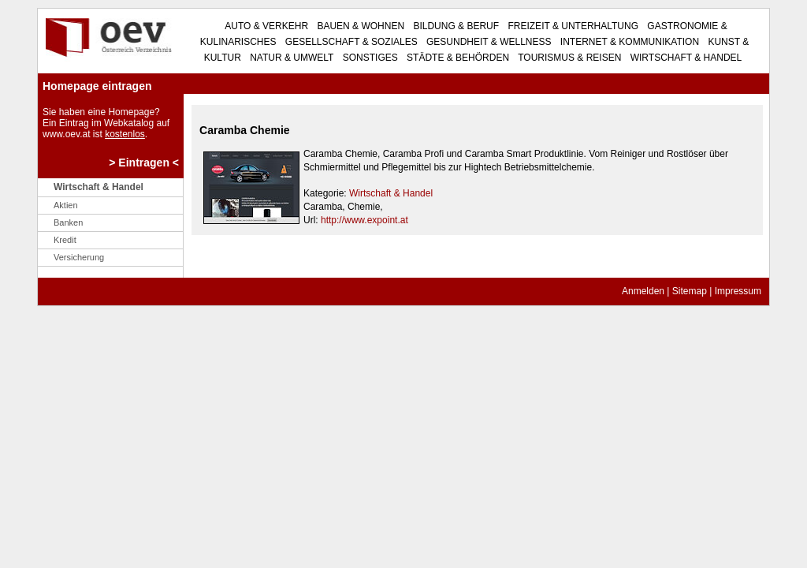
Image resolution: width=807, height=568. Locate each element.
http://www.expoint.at (364, 220)
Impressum (738, 291)
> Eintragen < (144, 162)
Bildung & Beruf (455, 26)
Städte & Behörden (456, 57)
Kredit (65, 240)
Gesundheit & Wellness (488, 41)
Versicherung (79, 257)
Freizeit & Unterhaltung (571, 26)
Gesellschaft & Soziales (350, 41)
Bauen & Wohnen (359, 26)
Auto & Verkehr (266, 26)
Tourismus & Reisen (568, 57)
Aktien (66, 205)
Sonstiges (368, 57)
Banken (68, 222)
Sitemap (689, 291)
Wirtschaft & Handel (684, 57)
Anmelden (643, 291)
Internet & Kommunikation (629, 41)
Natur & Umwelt (290, 57)
